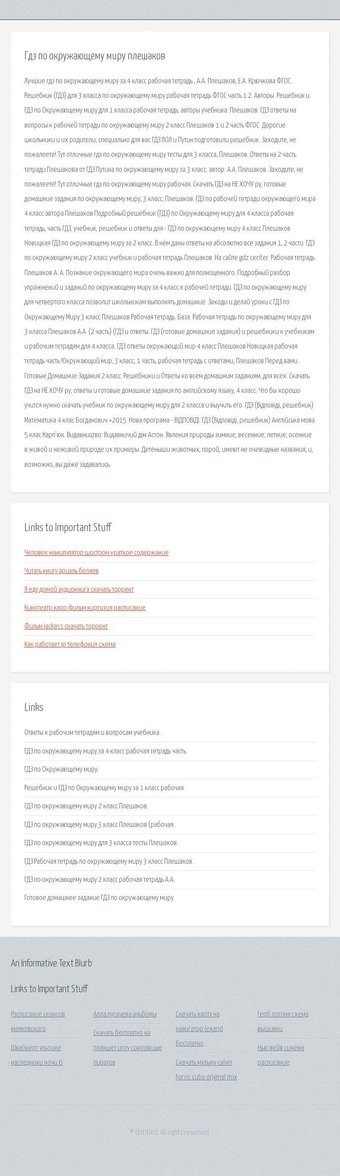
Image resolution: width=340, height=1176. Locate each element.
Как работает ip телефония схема (70, 644)
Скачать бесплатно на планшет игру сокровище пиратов (127, 1048)
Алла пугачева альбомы (125, 1014)
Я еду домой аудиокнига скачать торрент (79, 590)
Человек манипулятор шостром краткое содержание (96, 553)
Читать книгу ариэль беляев (61, 571)
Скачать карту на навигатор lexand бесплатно (199, 1029)
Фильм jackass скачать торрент (66, 626)
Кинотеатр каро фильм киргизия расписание (85, 608)
